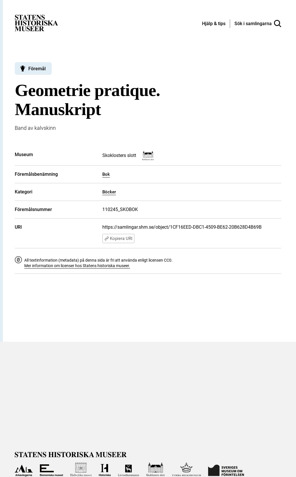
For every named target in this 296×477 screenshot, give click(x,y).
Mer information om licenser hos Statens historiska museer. (77, 265)
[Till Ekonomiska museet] (51, 469)
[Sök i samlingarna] (257, 23)
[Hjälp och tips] (213, 24)
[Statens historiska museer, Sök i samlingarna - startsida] (36, 23)
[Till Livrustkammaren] (128, 469)
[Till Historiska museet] (105, 469)
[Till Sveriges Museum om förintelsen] (226, 469)
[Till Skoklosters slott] (155, 469)
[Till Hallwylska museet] (81, 469)
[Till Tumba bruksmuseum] (186, 469)
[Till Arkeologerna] (23, 469)
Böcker (109, 192)
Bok (106, 174)
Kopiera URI (118, 238)
